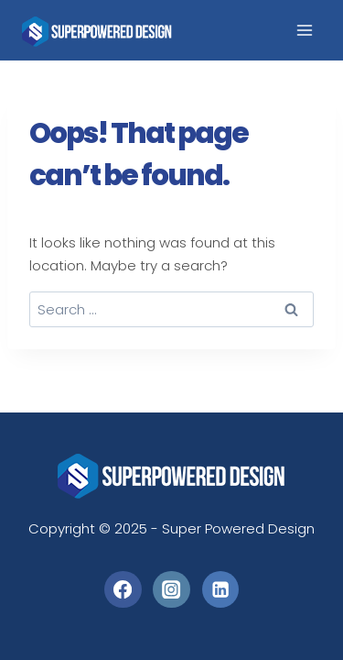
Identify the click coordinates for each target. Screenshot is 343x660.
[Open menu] (304, 30)
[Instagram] (171, 590)
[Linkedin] (221, 590)
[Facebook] (123, 590)
